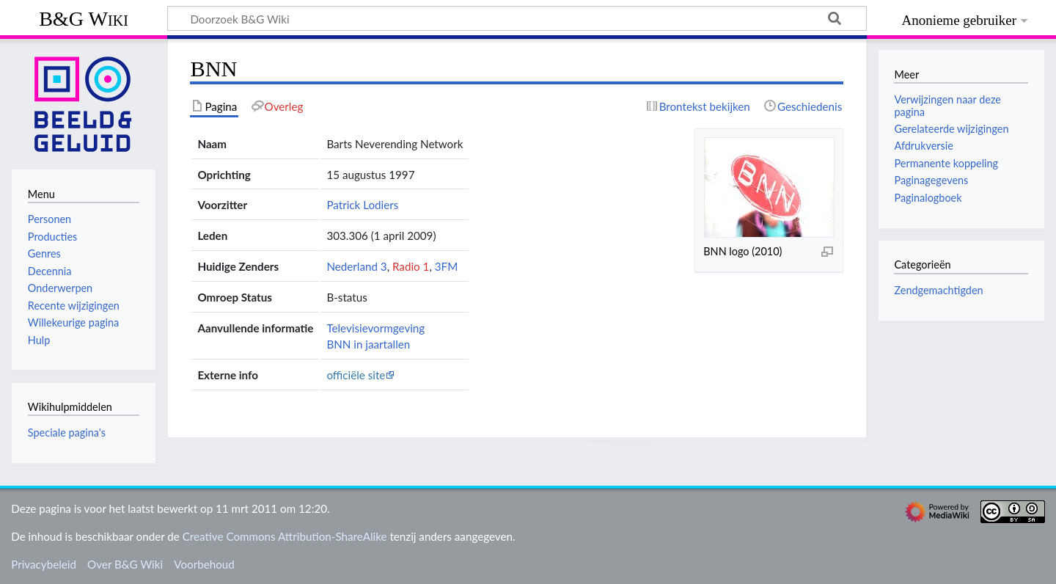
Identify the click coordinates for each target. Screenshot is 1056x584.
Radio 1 (410, 266)
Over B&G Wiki (125, 564)
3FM (446, 266)
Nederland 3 (356, 266)
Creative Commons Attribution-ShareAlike (285, 536)
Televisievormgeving (375, 328)
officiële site (355, 375)
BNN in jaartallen (368, 344)
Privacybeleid (43, 564)
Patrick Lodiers (362, 204)
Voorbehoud (204, 564)
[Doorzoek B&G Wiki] (517, 18)
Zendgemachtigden (938, 290)
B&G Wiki (83, 18)
